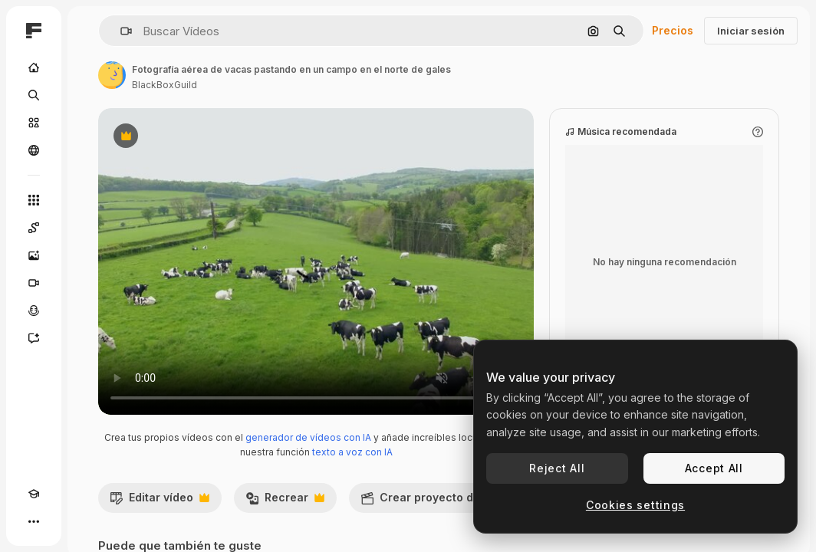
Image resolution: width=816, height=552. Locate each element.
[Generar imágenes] (33, 255)
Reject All (556, 468)
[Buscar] (33, 95)
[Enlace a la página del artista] (112, 75)
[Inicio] (33, 67)
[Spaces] (33, 227)
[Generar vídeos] (33, 283)
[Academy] (33, 493)
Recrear (284, 501)
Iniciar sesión (751, 31)
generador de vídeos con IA (308, 437)
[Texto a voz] (33, 310)
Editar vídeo (159, 501)
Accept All (714, 468)
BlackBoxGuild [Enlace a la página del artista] (164, 84)
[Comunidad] (33, 150)
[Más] (33, 521)
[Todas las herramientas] (33, 200)
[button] (120, 31)
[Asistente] (33, 338)
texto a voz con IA (352, 452)
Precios (672, 30)
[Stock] (33, 122)
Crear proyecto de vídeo (444, 501)
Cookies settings (635, 504)
